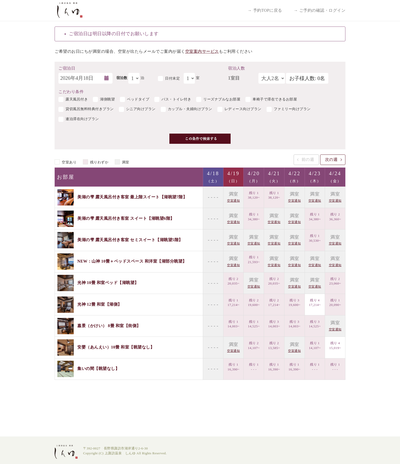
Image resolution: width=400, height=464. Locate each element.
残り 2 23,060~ (335, 281)
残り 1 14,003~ (233, 324)
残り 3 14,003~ (274, 324)
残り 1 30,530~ (315, 238)
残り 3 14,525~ (315, 324)
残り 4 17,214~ (315, 302)
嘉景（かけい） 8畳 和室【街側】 (109, 325)
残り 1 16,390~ (233, 367)
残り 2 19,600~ (254, 302)
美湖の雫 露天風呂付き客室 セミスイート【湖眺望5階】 (130, 240)
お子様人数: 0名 (307, 78)
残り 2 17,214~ (274, 302)
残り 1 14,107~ (315, 345)
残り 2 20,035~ (233, 281)
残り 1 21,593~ (254, 259)
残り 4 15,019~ (335, 345)
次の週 (331, 159)
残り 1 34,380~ (254, 216)
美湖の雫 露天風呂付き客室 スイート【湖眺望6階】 (125, 218)
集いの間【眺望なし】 (98, 368)
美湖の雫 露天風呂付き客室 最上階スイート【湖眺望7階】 (132, 197)
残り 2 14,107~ (254, 345)
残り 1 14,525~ (254, 324)
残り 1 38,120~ (254, 195)
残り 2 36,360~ (335, 216)
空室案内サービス (202, 51)
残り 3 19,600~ (294, 302)
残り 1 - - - (254, 367)
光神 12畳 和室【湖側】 (99, 304)
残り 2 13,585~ (274, 345)
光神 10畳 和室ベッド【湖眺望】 (108, 282)
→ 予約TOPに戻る (265, 10)
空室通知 (233, 200)
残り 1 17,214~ (233, 302)
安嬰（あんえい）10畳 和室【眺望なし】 (115, 347)
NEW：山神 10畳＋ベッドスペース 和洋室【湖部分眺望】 (132, 261)
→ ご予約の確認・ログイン (320, 10)
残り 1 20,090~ (335, 302)
